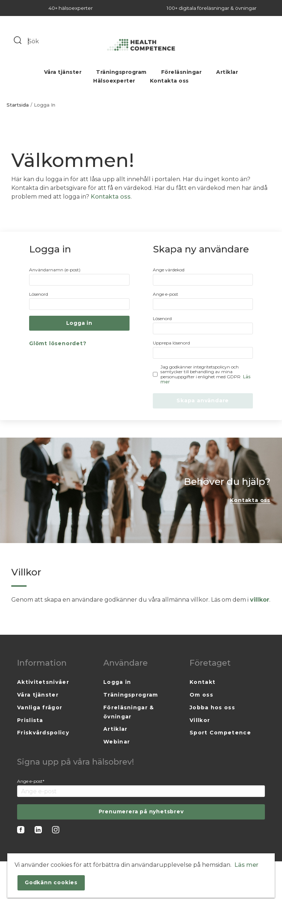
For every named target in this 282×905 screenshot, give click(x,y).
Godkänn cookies (51, 882)
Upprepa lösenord (171, 343)
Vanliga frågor (39, 707)
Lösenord (38, 294)
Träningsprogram (121, 72)
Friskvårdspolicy (43, 732)
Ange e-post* (30, 781)
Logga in (117, 682)
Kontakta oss (169, 80)
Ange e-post (165, 294)
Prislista (30, 720)
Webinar (116, 741)
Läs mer (246, 864)
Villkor (200, 720)
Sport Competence (220, 732)
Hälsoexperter (114, 80)
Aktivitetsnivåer (43, 682)
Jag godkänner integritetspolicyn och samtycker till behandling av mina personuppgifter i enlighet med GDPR (205, 374)
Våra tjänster (63, 72)
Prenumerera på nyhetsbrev (141, 811)
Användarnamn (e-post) (54, 269)
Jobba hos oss (212, 707)
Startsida (18, 105)
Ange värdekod (168, 269)
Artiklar (227, 72)
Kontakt (202, 682)
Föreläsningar (181, 72)
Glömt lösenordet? (58, 343)
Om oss (201, 694)
